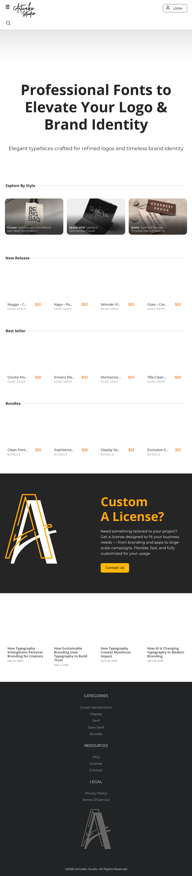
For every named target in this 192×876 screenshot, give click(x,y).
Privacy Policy (96, 793)
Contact (96, 770)
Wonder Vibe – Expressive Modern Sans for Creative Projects (111, 304)
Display (96, 714)
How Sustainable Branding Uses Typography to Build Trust (70, 654)
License (96, 764)
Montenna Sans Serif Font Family (111, 377)
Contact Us (115, 568)
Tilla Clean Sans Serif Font (157, 377)
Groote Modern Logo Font (17, 377)
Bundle (14, 454)
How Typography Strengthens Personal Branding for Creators (25, 652)
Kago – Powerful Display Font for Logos (64, 304)
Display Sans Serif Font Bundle (111, 450)
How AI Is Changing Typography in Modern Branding (165, 652)
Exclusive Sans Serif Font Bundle (157, 450)
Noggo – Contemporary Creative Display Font (17, 304)
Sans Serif (16, 308)
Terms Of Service (96, 800)
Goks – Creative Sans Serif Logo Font (157, 304)
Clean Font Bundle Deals (17, 450)
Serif (96, 721)
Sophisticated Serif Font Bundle (64, 450)
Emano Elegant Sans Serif (64, 377)
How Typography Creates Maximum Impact (116, 652)
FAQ (96, 757)
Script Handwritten (96, 707)
